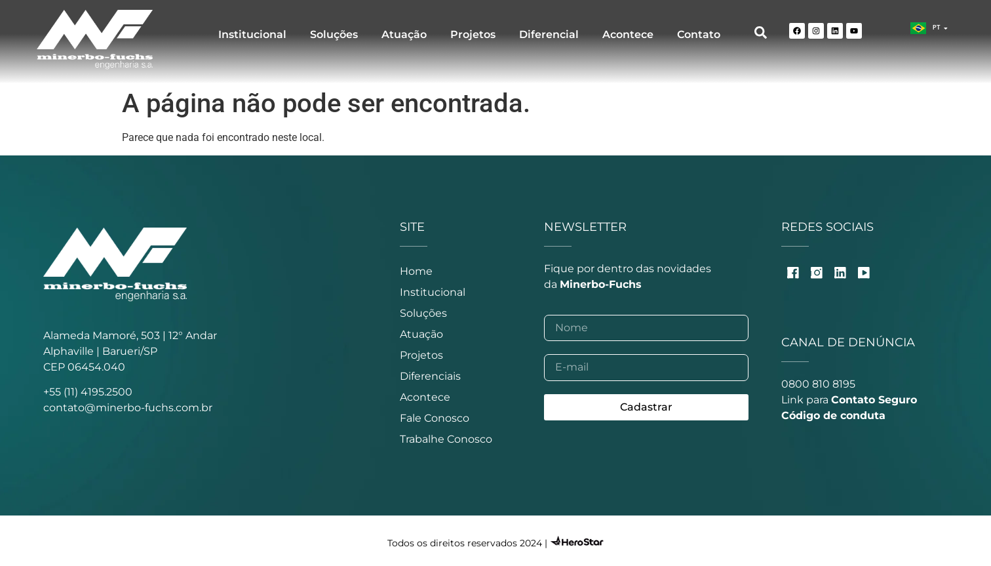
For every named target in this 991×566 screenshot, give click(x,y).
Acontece (627, 34)
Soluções (334, 34)
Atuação (404, 34)
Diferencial (549, 34)
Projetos (473, 34)
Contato (698, 34)
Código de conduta (833, 415)
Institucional (252, 34)
